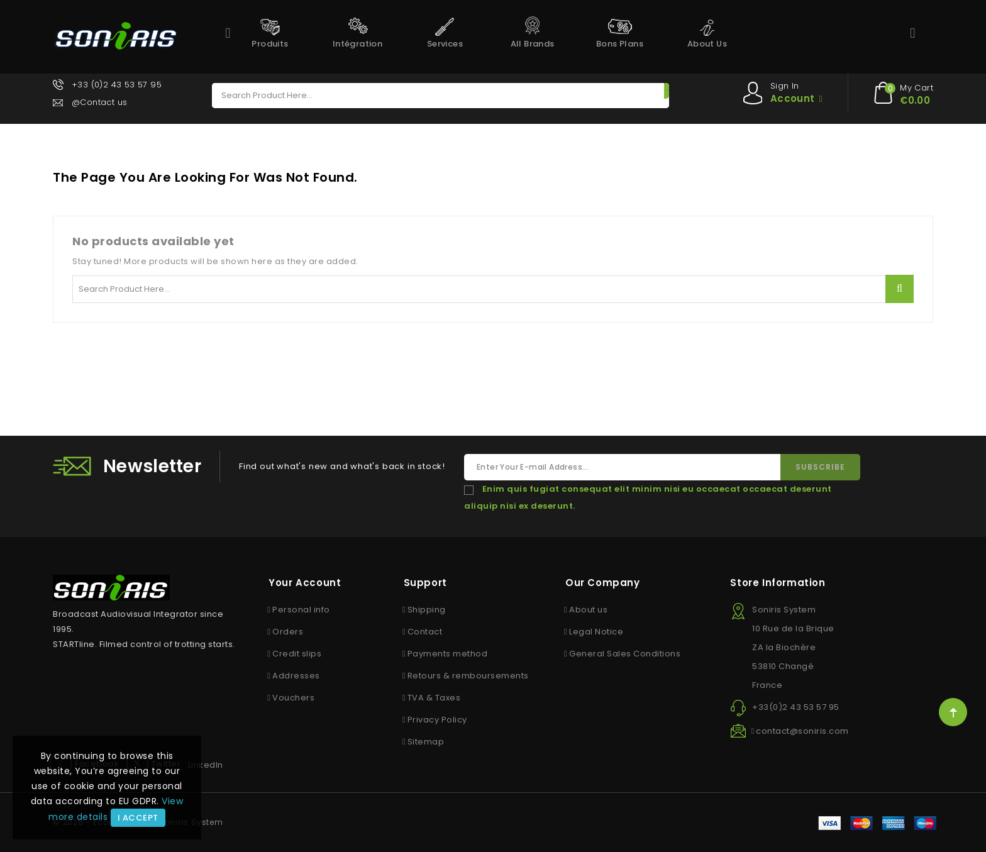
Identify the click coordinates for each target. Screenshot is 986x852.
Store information (777, 582)
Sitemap (426, 742)
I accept (138, 818)
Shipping (426, 610)
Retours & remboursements (468, 676)
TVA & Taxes (434, 698)
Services (445, 44)
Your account (305, 582)
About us (707, 44)
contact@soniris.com (802, 731)
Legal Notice (596, 632)
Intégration (357, 44)
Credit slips (296, 654)
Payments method (447, 654)
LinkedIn (205, 765)
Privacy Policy (437, 720)
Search (634, 95)
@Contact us (101, 102)
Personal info (301, 610)
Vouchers (293, 698)
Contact (425, 632)
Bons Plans (619, 44)
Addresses (296, 676)
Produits (270, 44)
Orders (287, 632)
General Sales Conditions (624, 654)
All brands (533, 44)
